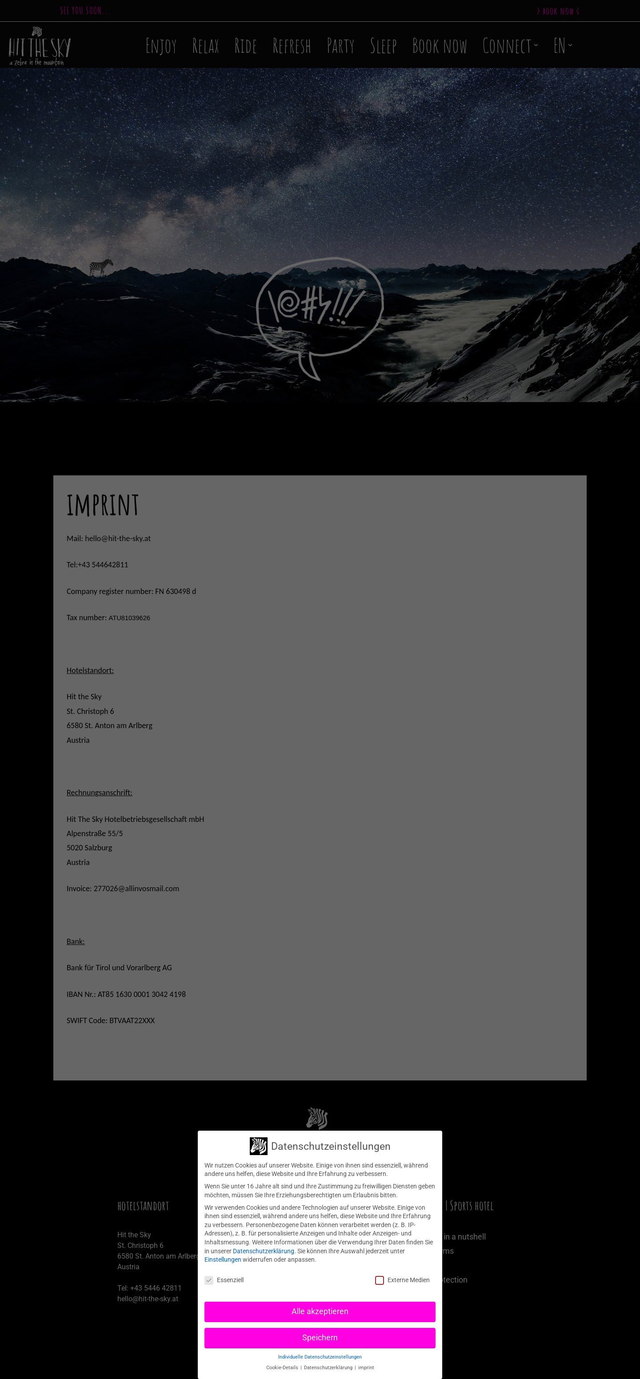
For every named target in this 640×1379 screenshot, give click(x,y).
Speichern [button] (320, 1337)
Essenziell (224, 1280)
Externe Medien (402, 1280)
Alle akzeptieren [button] (320, 1311)
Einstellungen (222, 1259)
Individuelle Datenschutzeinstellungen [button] (320, 1357)
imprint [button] (366, 1368)
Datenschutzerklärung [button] (329, 1368)
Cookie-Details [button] (283, 1368)
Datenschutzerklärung (263, 1251)
